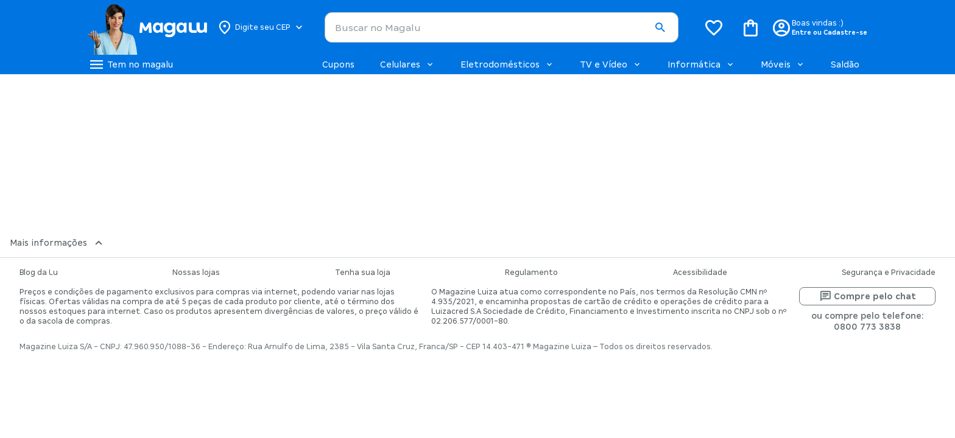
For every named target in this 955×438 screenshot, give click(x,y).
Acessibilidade (700, 272)
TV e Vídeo (611, 64)
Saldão (845, 64)
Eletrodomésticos (507, 64)
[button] (660, 28)
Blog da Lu (38, 272)
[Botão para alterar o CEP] (260, 27)
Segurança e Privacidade (889, 272)
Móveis (783, 64)
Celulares (407, 64)
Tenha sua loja (362, 272)
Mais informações (57, 242)
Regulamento (531, 272)
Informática (701, 64)
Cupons (338, 64)
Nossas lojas (196, 272)
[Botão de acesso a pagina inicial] (147, 27)
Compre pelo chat (867, 296)
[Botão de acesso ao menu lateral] (130, 64)
